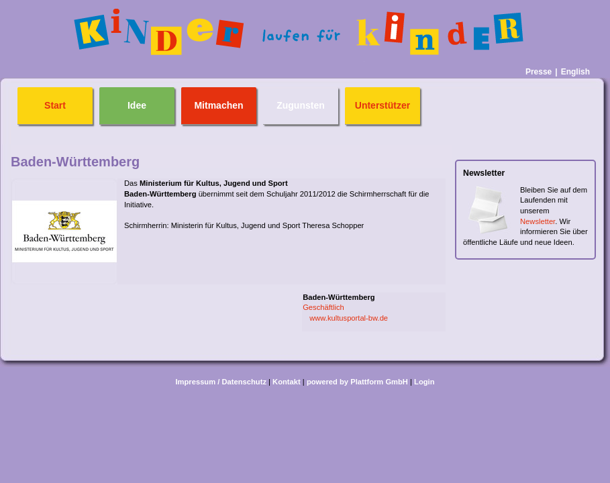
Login (424, 382)
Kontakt (286, 382)
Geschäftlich (323, 307)
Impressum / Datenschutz (220, 382)
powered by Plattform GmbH (357, 382)
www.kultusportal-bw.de (348, 318)
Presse (538, 71)
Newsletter (537, 221)
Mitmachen (218, 106)
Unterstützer (382, 106)
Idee (137, 106)
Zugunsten (300, 106)
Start (55, 106)
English (575, 71)
